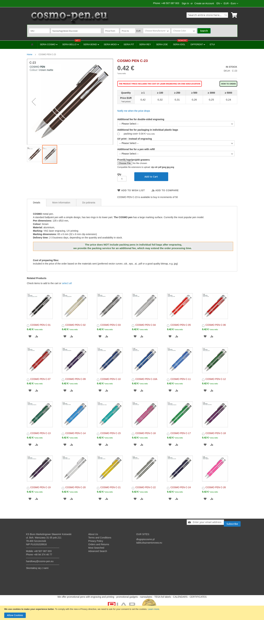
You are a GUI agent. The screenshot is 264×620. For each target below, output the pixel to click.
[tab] (36, 202)
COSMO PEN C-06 (216, 325)
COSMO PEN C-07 (40, 379)
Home (29, 54)
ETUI (212, 44)
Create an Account (204, 3)
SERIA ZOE (162, 44)
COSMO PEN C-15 (110, 433)
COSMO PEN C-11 (180, 379)
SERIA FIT (129, 44)
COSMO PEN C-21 (110, 487)
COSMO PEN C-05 (180, 325)
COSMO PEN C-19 (40, 487)
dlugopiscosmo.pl (145, 539)
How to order (228, 83)
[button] (231, 3)
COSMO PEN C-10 (110, 379)
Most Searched (96, 547)
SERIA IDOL (180, 43)
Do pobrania (88, 202)
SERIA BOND (90, 44)
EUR (138, 31)
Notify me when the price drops (133, 110)
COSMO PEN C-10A (146, 379)
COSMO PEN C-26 (216, 487)
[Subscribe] (232, 522)
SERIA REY (145, 44)
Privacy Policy (95, 541)
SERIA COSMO (48, 44)
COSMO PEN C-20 (75, 487)
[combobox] (207, 15)
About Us (93, 534)
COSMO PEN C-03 (110, 325)
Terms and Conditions (99, 537)
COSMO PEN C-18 (216, 433)
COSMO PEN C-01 (40, 325)
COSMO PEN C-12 (216, 379)
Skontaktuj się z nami (37, 568)
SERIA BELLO (71, 43)
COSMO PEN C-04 (145, 325)
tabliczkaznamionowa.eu (149, 542)
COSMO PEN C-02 (75, 325)
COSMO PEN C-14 (75, 433)
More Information (61, 202)
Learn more (153, 609)
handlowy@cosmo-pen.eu (40, 561)
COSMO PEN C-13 (40, 433)
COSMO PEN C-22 (145, 487)
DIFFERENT (197, 44)
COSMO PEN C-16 (145, 433)
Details (36, 202)
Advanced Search (97, 551)
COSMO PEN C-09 (75, 379)
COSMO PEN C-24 (180, 487)
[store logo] (69, 18)
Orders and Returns (98, 544)
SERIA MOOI (110, 44)
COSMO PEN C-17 (180, 433)
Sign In (185, 3)
